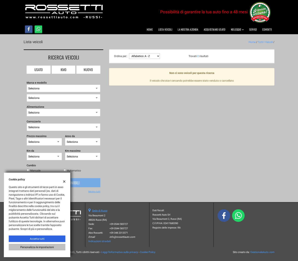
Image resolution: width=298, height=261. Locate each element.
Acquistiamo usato (214, 29)
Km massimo (73, 150)
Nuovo (88, 69)
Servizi (253, 29)
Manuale (35, 170)
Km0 (63, 69)
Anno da (70, 136)
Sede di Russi (99, 210)
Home (150, 29)
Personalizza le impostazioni (37, 247)
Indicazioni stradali (99, 241)
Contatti (267, 29)
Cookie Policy (147, 252)
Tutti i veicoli (265, 42)
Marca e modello (37, 82)
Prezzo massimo (37, 136)
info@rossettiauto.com (122, 237)
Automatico (74, 170)
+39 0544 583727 (118, 224)
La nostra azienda (188, 29)
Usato (38, 69)
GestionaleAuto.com (262, 252)
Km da (30, 150)
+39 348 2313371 (118, 232)
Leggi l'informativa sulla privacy (119, 252)
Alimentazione (35, 106)
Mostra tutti (94, 191)
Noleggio (237, 29)
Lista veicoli (165, 29)
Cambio (31, 165)
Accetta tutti (37, 238)
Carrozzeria (34, 121)
